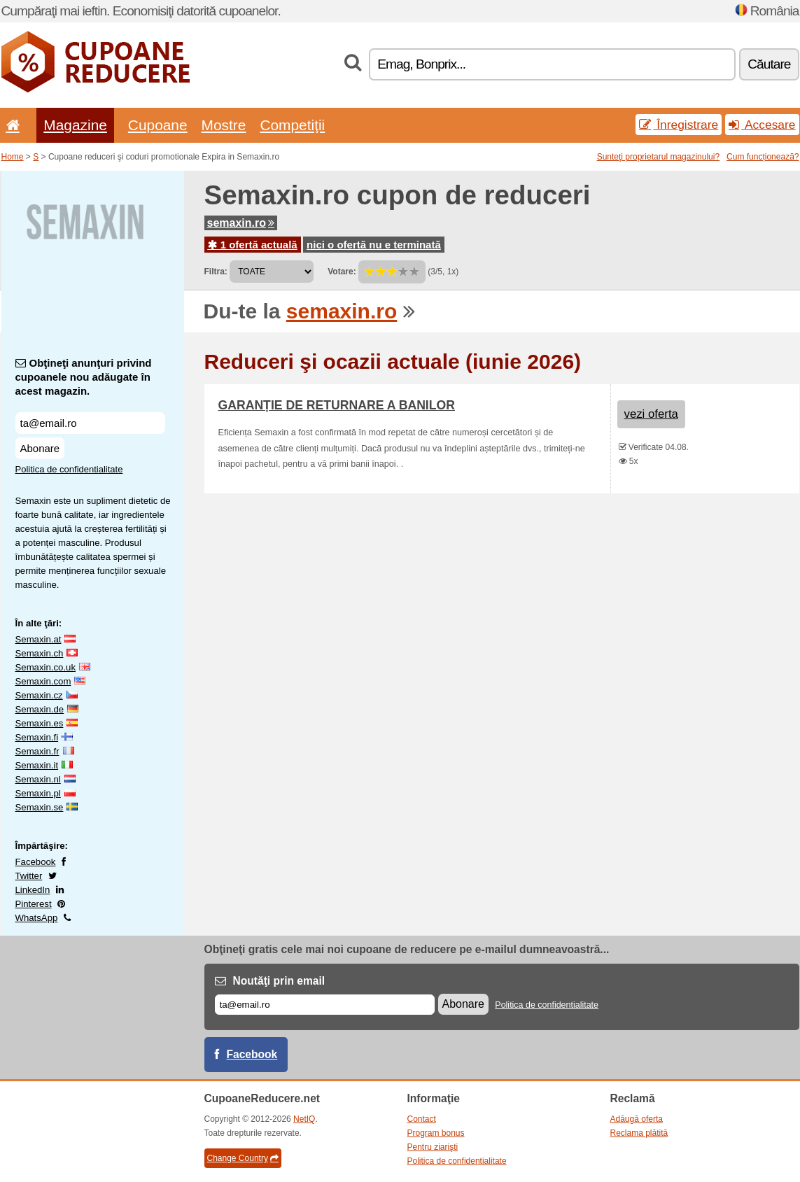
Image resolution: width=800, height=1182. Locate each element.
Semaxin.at (38, 639)
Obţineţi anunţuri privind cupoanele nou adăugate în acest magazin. (83, 377)
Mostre (224, 125)
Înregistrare (678, 125)
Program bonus (436, 1133)
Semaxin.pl (38, 793)
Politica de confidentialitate (69, 469)
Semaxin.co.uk (45, 667)
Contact (421, 1119)
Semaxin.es (39, 723)
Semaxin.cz (39, 695)
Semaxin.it (37, 765)
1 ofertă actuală (252, 245)
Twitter (29, 876)
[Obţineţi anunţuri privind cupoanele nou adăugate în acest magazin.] (90, 423)
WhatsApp (36, 918)
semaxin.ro (240, 223)
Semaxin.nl (38, 779)
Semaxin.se (39, 807)
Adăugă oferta (636, 1119)
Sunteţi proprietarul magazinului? (658, 157)
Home (12, 157)
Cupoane (158, 125)
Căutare (769, 64)
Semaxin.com (43, 681)
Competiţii (292, 125)
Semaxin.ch (39, 653)
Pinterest (33, 904)
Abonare (40, 448)
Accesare (762, 125)
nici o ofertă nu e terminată (374, 245)
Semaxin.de (39, 709)
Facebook (35, 862)
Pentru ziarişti (432, 1147)
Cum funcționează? (763, 157)
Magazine (75, 125)
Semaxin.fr (37, 751)
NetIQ (304, 1119)
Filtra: (215, 271)
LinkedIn (32, 890)
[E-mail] (325, 1004)
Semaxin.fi (37, 737)
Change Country (243, 1158)
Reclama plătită (639, 1133)
